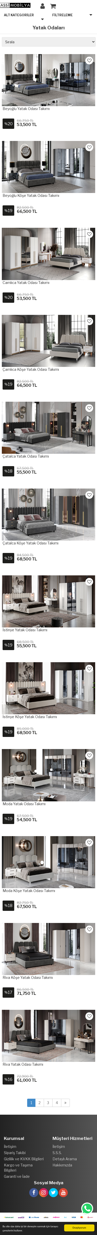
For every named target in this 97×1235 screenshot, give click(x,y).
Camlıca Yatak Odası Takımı (26, 282)
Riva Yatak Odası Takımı (23, 1064)
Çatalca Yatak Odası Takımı (26, 456)
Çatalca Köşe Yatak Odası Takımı (30, 543)
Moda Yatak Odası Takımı (24, 804)
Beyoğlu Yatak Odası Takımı (26, 108)
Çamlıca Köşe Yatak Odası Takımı (31, 369)
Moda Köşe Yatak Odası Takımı (29, 890)
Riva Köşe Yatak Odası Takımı (28, 977)
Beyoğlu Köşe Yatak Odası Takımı (31, 195)
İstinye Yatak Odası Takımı (25, 630)
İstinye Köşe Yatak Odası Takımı (30, 717)
